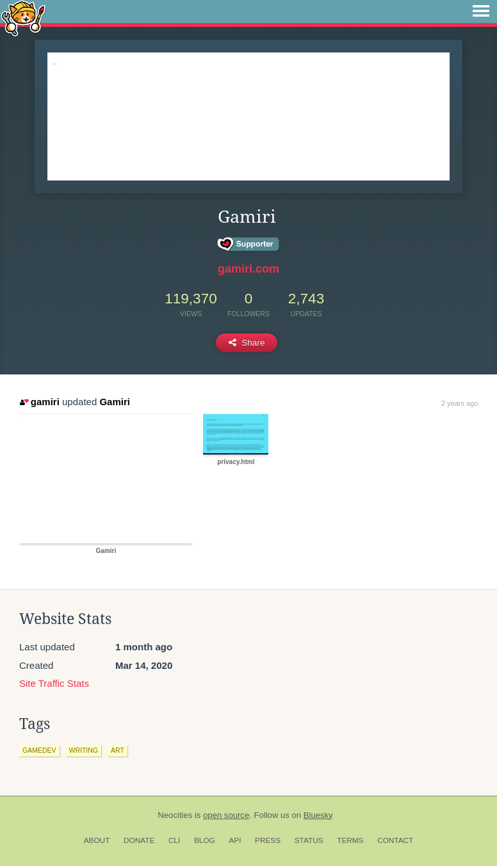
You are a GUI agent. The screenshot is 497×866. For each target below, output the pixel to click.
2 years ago (459, 403)
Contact (395, 840)
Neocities (175, 815)
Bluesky (318, 815)
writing (84, 750)
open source (226, 815)
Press (268, 840)
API (235, 840)
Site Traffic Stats (54, 683)
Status (309, 840)
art (117, 750)
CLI (174, 840)
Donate (139, 840)
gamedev (39, 750)
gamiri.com (248, 268)
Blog (204, 840)
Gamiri (114, 401)
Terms (350, 840)
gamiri (39, 401)
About (97, 840)
